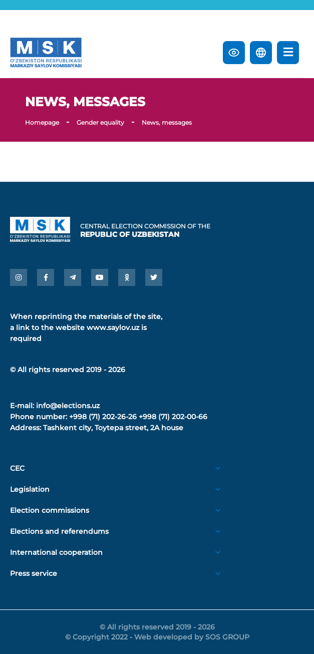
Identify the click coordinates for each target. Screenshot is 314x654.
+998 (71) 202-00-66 (173, 416)
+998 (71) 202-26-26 (103, 416)
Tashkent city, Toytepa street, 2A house (113, 427)
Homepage (42, 122)
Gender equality (100, 122)
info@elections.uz (68, 405)
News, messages (167, 122)
